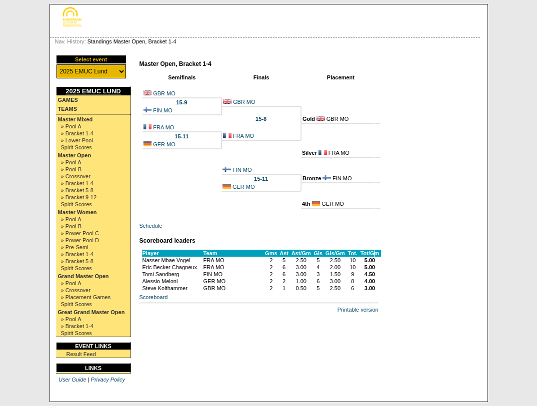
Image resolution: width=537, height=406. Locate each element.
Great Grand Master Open (91, 312)
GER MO (164, 144)
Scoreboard (154, 297)
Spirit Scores (76, 147)
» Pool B (71, 169)
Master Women (77, 212)
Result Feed (81, 354)
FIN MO (162, 110)
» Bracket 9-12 (79, 197)
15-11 (181, 136)
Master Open (75, 155)
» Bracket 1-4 (77, 133)
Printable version (358, 310)
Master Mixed (75, 119)
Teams (68, 109)
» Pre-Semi (74, 247)
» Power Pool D (80, 240)
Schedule (151, 226)
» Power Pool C (80, 233)
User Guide (72, 380)
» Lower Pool (77, 140)
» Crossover (75, 176)
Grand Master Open (83, 276)
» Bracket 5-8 (77, 190)
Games (68, 100)
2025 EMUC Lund (93, 91)
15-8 (261, 119)
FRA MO (163, 127)
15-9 (181, 102)
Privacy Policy (108, 380)
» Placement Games (86, 297)
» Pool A (71, 126)
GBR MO (164, 93)
